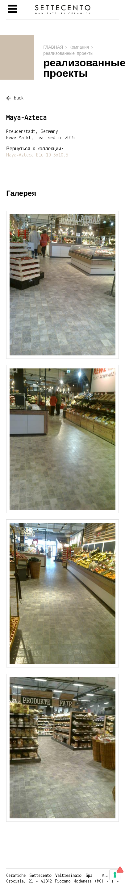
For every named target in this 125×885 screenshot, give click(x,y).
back (19, 98)
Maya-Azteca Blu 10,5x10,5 (37, 155)
